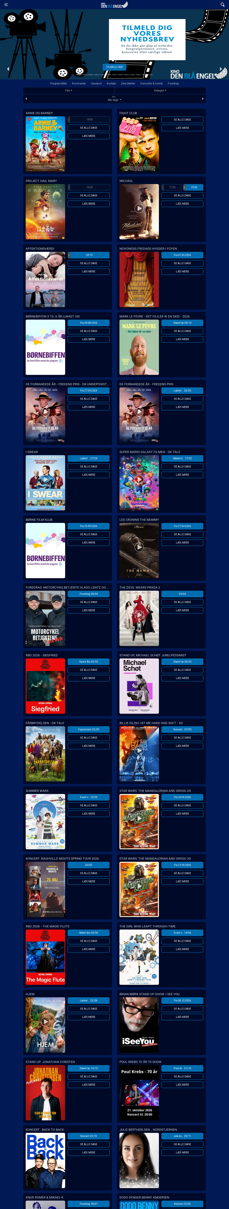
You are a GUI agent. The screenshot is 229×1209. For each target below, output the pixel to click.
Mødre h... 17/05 (182, 458)
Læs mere (88, 136)
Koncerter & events (151, 83)
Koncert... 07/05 (182, 729)
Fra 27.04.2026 (88, 390)
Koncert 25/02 (182, 1203)
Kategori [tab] (159, 90)
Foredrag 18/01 (89, 1203)
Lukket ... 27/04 (88, 458)
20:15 (80, 255)
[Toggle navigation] (6, 4)
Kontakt (111, 83)
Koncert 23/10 (88, 1136)
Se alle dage (88, 127)
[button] (8, 69)
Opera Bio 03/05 (88, 661)
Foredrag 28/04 (89, 593)
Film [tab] (67, 90)
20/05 (88, 865)
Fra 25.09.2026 (88, 526)
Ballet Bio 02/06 (88, 932)
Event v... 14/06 (182, 932)
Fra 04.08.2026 (88, 322)
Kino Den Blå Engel (114, 5)
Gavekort (96, 83)
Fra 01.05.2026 (182, 255)
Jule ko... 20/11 (182, 1136)
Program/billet (58, 83)
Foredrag (173, 83)
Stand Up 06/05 (182, 661)
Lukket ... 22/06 (88, 1000)
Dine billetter (128, 83)
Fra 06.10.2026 (182, 1000)
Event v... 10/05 (88, 797)
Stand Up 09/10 (182, 322)
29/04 (182, 593)
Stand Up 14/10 (89, 1068)
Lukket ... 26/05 (182, 390)
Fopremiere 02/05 (88, 729)
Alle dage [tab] (114, 98)
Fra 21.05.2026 (182, 865)
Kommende (79, 83)
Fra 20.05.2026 (182, 797)
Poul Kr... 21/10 (182, 1068)
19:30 (190, 187)
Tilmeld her (114, 67)
